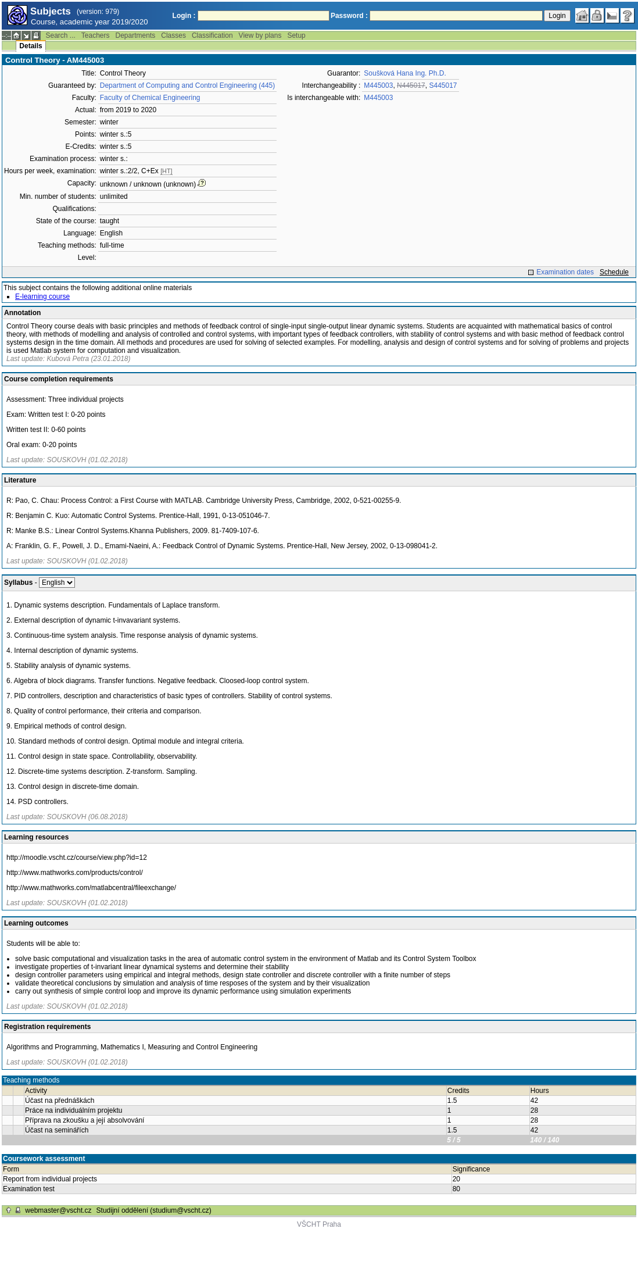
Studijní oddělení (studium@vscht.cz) (154, 1210)
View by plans (260, 35)
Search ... (60, 35)
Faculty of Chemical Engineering (150, 98)
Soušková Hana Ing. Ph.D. (405, 73)
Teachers (95, 35)
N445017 (411, 85)
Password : (349, 16)
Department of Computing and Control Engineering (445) (187, 85)
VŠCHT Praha (319, 1224)
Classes (173, 35)
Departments (136, 35)
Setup (296, 35)
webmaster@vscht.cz (58, 1210)
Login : (184, 16)
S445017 (443, 85)
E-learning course (42, 296)
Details (30, 46)
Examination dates (565, 272)
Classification (212, 35)
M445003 (378, 85)
